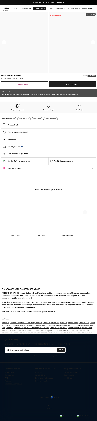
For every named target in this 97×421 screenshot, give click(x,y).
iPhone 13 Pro (18, 340)
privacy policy (53, 368)
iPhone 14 (57, 338)
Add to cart (72, 84)
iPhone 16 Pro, (73, 335)
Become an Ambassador (44, 391)
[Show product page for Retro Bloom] (59, 113)
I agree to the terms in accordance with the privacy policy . (34, 368)
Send (61, 362)
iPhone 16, (64, 335)
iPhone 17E (47, 335)
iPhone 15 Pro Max (47, 338)
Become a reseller (41, 394)
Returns (8, 394)
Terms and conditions (72, 385)
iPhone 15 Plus (34, 338)
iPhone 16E (55, 335)
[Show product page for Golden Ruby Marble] (46, 113)
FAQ (6, 391)
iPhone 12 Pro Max (74, 340)
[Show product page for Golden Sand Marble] (85, 113)
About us (38, 385)
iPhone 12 (63, 340)
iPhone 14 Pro (67, 338)
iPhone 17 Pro (15, 335)
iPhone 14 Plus (77, 338)
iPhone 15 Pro (23, 338)
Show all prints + (90, 100)
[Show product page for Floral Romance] (33, 113)
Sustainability (40, 388)
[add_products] (26, 235)
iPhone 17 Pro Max (27, 335)
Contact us (9, 388)
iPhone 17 (5, 335)
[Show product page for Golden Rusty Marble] (72, 113)
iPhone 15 (14, 338)
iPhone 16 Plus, (84, 335)
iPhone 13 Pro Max (31, 340)
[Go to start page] (6, 9)
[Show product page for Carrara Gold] (20, 113)
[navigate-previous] (85, 269)
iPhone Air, (38, 335)
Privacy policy (69, 388)
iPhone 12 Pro (54, 340)
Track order (9, 385)
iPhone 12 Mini (87, 340)
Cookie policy (69, 391)
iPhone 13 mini (43, 340)
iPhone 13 (9, 340)
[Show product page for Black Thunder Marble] (7, 112)
